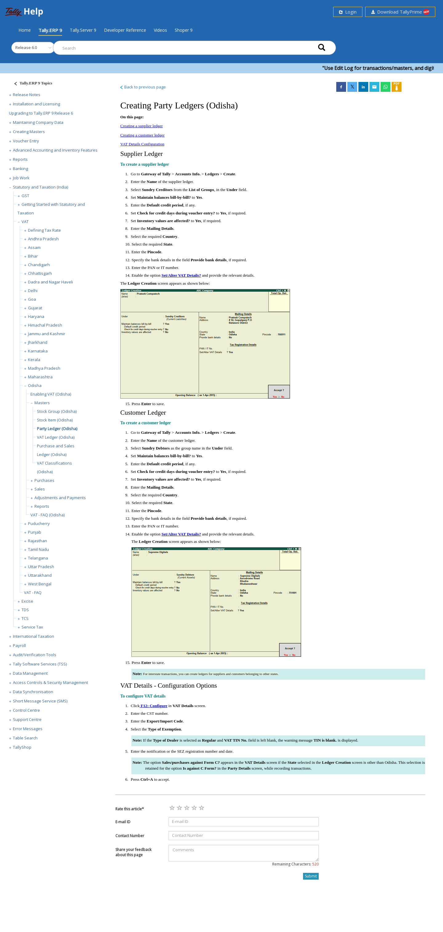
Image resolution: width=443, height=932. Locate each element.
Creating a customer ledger (142, 135)
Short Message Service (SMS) (40, 701)
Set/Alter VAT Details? (181, 275)
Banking (20, 168)
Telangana (38, 558)
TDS (25, 610)
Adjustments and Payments (60, 497)
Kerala (34, 359)
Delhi (33, 290)
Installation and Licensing (36, 104)
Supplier (131, 153)
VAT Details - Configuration (157, 685)
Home (24, 30)
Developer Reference (125, 30)
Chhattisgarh (40, 273)
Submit (311, 876)
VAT (25, 221)
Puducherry (39, 523)
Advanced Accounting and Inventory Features (55, 150)
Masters (42, 402)
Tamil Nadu (38, 549)
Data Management (30, 673)
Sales (39, 489)
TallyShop (22, 747)
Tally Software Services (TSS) (40, 664)
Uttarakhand (40, 575)
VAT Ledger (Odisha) (55, 437)
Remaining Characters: (295, 864)
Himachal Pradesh (45, 325)
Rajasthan (37, 540)
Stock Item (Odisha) (55, 420)
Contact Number (129, 835)
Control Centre (26, 710)
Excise (27, 601)
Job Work (21, 178)
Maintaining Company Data (38, 122)
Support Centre (27, 719)
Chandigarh (39, 264)
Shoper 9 (184, 30)
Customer (133, 412)
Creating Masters (29, 131)
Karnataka (38, 351)
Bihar (33, 256)
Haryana (36, 316)
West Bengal (39, 584)
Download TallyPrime (400, 12)
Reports (20, 159)
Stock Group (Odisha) (57, 411)
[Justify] (31, 84)
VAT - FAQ (33, 592)
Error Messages (27, 728)
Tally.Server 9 (83, 30)
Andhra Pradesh (43, 239)
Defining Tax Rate (44, 230)
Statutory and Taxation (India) (40, 187)
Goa (32, 299)
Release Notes (26, 94)
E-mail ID (122, 821)
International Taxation (33, 636)
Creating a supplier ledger (141, 126)
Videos (160, 30)
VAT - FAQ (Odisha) (47, 515)
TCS (25, 618)
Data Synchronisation (33, 691)
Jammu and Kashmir (46, 333)
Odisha (35, 385)
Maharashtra (40, 377)
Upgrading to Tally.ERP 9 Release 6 (41, 113)
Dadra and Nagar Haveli (50, 282)
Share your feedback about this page (133, 852)
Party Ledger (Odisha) (57, 428)
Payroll (19, 645)
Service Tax (32, 627)
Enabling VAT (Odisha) (50, 394)
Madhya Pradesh (44, 368)
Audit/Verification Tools (34, 654)
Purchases (44, 480)
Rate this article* (129, 809)
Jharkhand (37, 342)
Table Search (25, 738)
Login (348, 12)
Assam (34, 247)
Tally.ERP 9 (50, 30)
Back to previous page (142, 87)
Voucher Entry (26, 141)
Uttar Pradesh (41, 566)
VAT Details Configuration (142, 144)
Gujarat (35, 308)
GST (25, 195)
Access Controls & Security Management (50, 682)
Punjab (34, 532)
